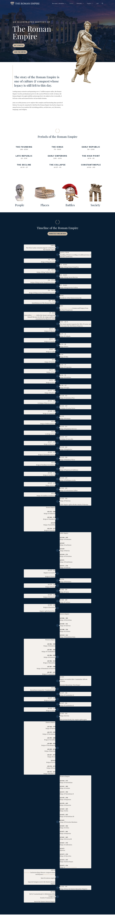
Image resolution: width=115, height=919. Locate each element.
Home (71, 3)
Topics (91, 3)
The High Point (91, 155)
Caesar (34, 315)
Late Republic (24, 155)
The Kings (57, 146)
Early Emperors (57, 155)
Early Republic (91, 146)
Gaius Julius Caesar (66, 308)
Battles (70, 205)
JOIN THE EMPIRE (20, 52)
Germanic (27, 872)
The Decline (24, 164)
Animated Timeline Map (57, 233)
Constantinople (91, 164)
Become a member (60, 3)
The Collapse (57, 164)
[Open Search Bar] (102, 3)
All (98, 3)
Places (45, 205)
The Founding (24, 146)
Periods (81, 3)
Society (95, 205)
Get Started (18, 45)
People (19, 205)
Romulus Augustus (71, 867)
